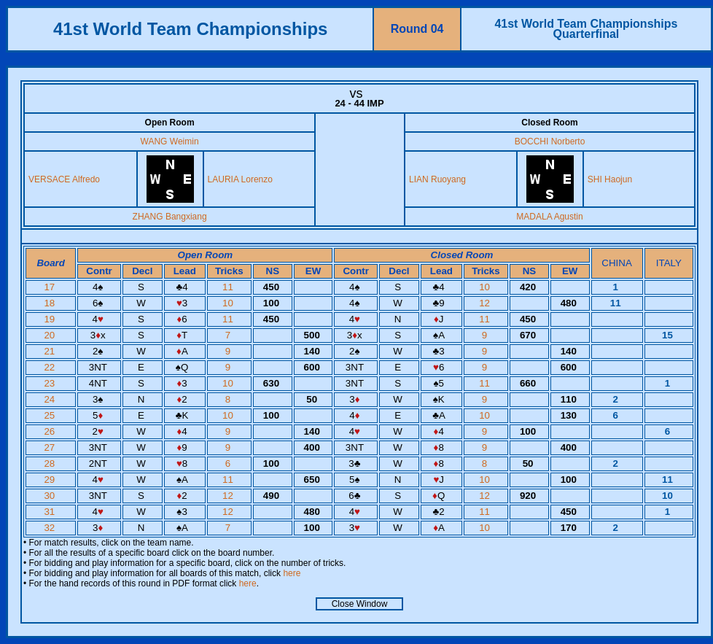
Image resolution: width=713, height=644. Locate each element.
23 (51, 383)
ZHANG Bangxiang (170, 217)
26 (51, 431)
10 (486, 287)
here (291, 573)
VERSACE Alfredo (64, 179)
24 (51, 399)
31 (51, 511)
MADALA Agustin (549, 217)
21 (51, 351)
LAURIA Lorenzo (240, 179)
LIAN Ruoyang (437, 179)
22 (51, 367)
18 (51, 303)
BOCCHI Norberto (550, 141)
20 (51, 335)
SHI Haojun (610, 179)
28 (51, 463)
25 (51, 415)
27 (51, 447)
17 (51, 287)
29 (51, 479)
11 (229, 287)
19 (51, 319)
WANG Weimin (170, 141)
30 (51, 495)
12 (486, 303)
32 (51, 527)
